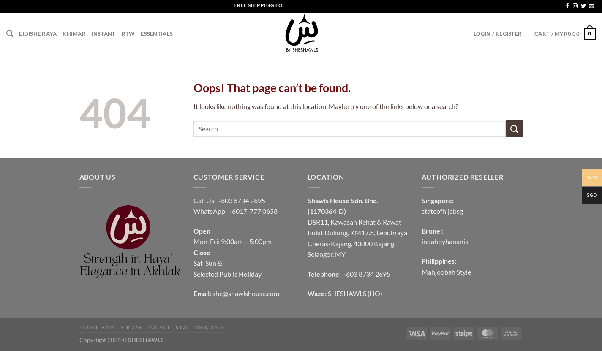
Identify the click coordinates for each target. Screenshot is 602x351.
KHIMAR (74, 33)
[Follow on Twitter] (583, 6)
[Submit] (514, 128)
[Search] (9, 33)
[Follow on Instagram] (575, 6)
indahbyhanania (445, 241)
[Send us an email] (591, 6)
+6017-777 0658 (253, 211)
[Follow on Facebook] (567, 6)
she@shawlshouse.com (245, 293)
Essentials (157, 33)
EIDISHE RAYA (38, 33)
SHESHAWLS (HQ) (355, 293)
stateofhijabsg (442, 211)
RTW (128, 33)
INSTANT (104, 33)
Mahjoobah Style (446, 272)
